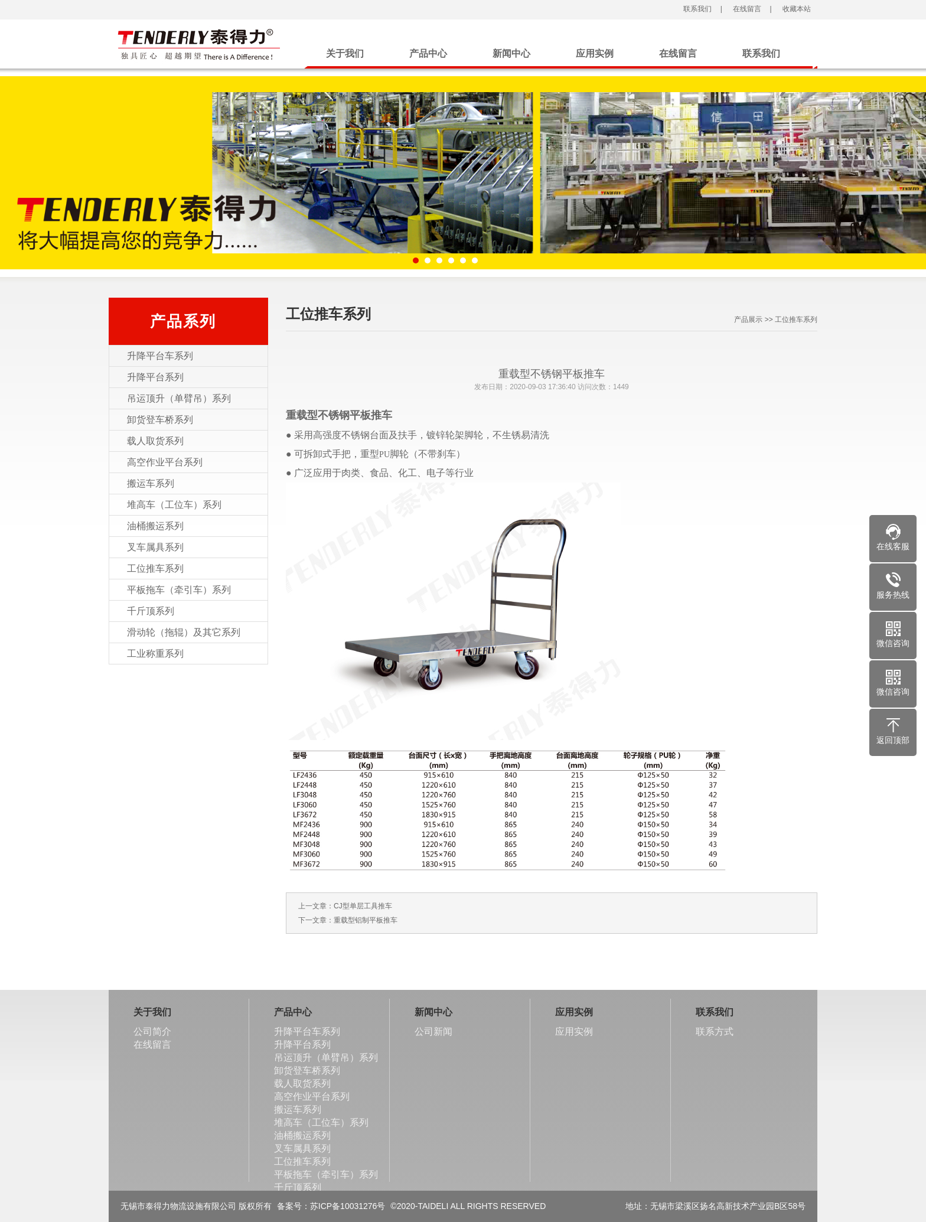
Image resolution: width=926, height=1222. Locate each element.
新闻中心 (511, 53)
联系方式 (714, 1032)
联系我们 (697, 9)
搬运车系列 (150, 483)
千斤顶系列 (150, 611)
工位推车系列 (155, 568)
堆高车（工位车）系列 (174, 505)
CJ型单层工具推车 (363, 906)
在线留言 (746, 9)
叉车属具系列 (155, 547)
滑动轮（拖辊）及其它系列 (183, 632)
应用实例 (595, 53)
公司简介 (152, 1032)
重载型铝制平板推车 (365, 920)
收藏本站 (795, 9)
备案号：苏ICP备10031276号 (331, 1206)
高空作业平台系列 (165, 462)
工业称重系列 (155, 654)
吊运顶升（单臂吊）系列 (179, 398)
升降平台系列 (155, 377)
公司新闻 (433, 1032)
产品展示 (748, 319)
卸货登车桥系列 (160, 420)
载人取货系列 (155, 441)
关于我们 (345, 53)
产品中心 (428, 53)
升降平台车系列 (160, 356)
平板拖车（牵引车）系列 (179, 590)
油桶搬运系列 (155, 526)
